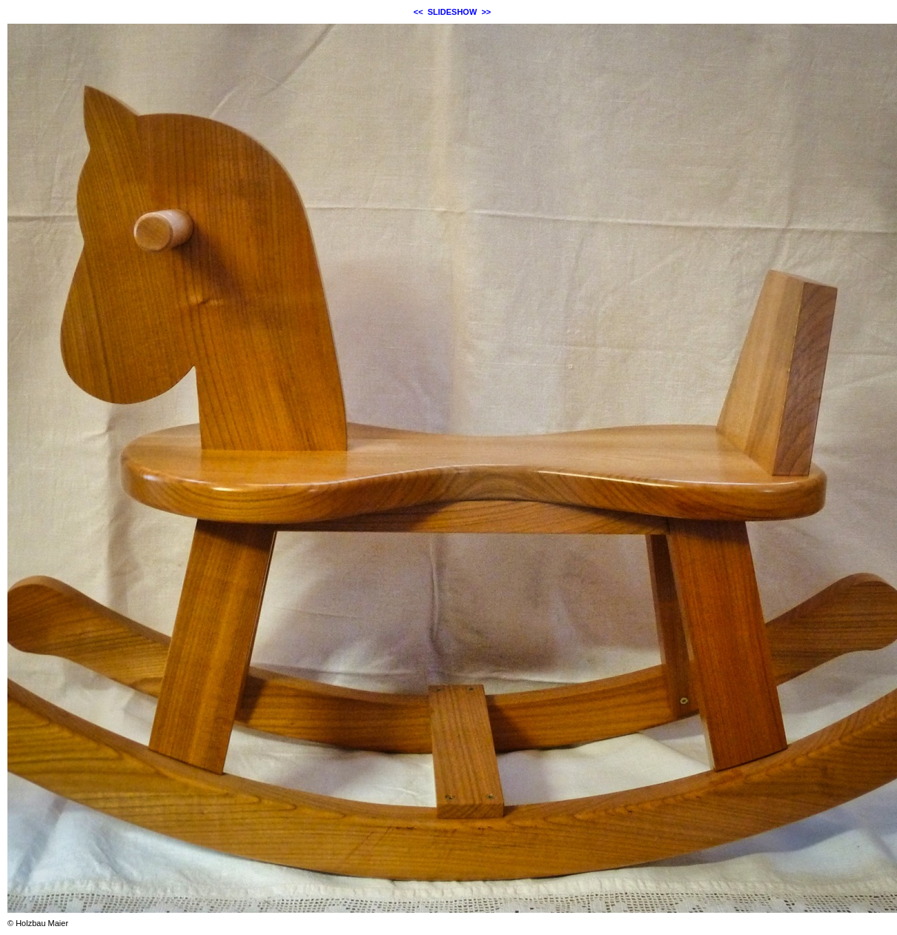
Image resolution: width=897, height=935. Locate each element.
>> (486, 11)
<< (418, 11)
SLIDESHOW (452, 11)
